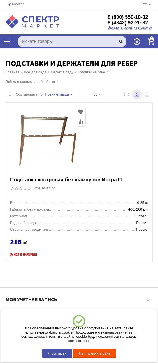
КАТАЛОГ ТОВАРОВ (7, 41)
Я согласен (57, 353)
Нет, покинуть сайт (94, 353)
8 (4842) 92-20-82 (128, 23)
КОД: (37, 188)
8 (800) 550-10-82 (128, 17)
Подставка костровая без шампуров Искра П (66, 179)
